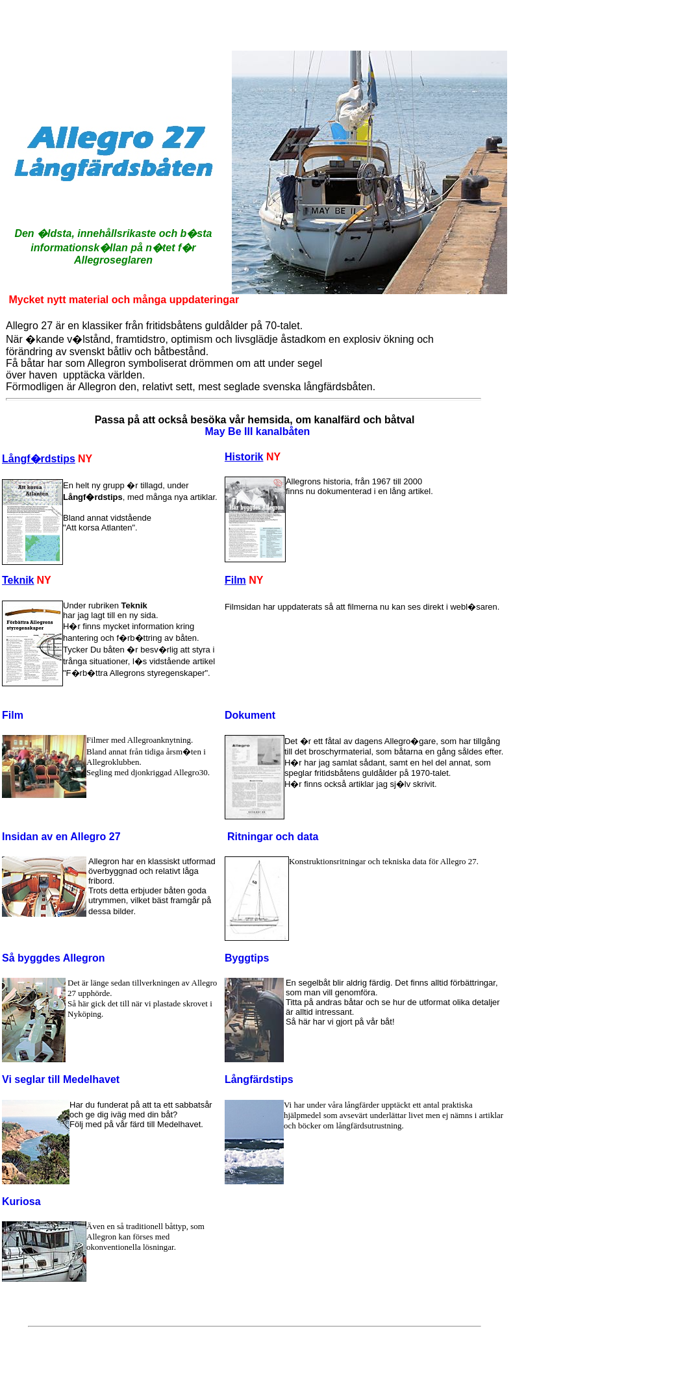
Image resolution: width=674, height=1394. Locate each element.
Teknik (18, 580)
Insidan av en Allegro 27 (61, 836)
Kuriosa (21, 1201)
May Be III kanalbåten (257, 431)
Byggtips (247, 958)
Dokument (250, 715)
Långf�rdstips (38, 458)
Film (235, 580)
